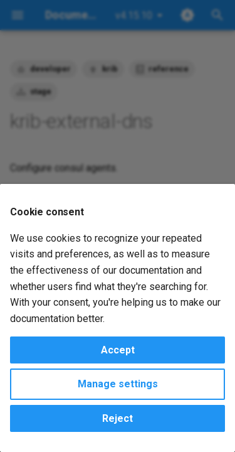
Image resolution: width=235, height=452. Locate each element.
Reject (117, 418)
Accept (118, 350)
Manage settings (118, 384)
